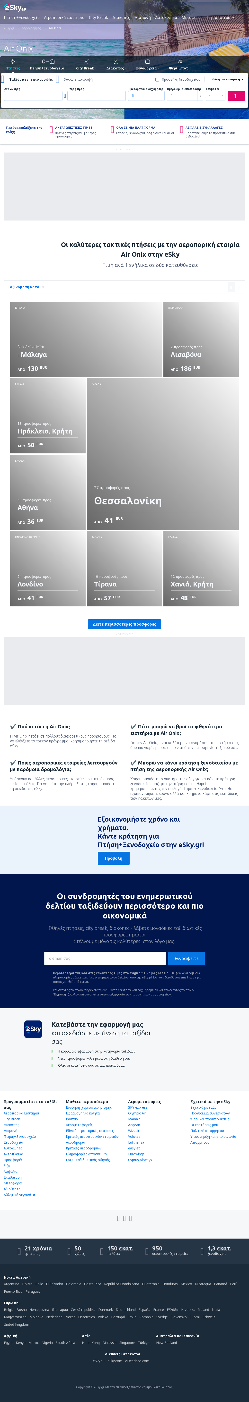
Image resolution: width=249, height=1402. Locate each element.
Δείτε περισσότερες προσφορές (124, 624)
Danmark (105, 1309)
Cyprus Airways (140, 1159)
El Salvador (54, 1284)
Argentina (11, 1284)
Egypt (8, 1342)
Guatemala (151, 1284)
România (146, 1317)
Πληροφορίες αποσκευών (86, 1154)
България (60, 1309)
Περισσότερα (219, 17)
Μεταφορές (192, 17)
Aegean (134, 1124)
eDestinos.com (137, 1361)
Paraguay (33, 1291)
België (9, 1309)
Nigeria (47, 1342)
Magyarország (15, 1317)
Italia (216, 1309)
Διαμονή (142, 17)
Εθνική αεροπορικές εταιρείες (90, 1130)
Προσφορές (13, 1159)
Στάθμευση (13, 1177)
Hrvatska (188, 1309)
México (186, 1284)
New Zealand (166, 1342)
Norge (70, 1317)
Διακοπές (121, 17)
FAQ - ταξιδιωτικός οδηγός (88, 1159)
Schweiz (209, 1317)
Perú (233, 1284)
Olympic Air (137, 1113)
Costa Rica (92, 1284)
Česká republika (83, 1309)
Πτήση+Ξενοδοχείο (22, 17)
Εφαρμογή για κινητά (83, 1113)
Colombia (73, 1284)
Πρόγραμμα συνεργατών (210, 1113)
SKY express (137, 1107)
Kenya (21, 1342)
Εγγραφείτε (187, 958)
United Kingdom (16, 1324)
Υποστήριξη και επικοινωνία (213, 1136)
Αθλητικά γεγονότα (19, 1194)
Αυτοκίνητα (166, 17)
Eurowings (136, 1154)
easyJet (134, 1148)
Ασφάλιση (11, 1171)
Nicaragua (203, 1284)
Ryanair (134, 1119)
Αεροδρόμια (75, 1142)
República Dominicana (121, 1284)
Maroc (33, 1342)
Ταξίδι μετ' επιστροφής (31, 79)
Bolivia (27, 1284)
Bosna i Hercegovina (33, 1309)
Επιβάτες (212, 89)
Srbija (132, 1317)
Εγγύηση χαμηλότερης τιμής (89, 1107)
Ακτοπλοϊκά (13, 1154)
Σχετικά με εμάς (203, 1107)
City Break (98, 17)
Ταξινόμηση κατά (23, 287)
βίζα (7, 1165)
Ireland (203, 1309)
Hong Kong (91, 1342)
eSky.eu (99, 1361)
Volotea (134, 1136)
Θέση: (216, 79)
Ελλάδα (172, 1309)
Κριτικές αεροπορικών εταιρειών (92, 1136)
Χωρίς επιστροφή (78, 79)
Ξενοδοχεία (13, 1142)
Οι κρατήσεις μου (204, 1124)
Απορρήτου (199, 1142)
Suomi (195, 1317)
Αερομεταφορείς (79, 1124)
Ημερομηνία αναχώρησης (145, 89)
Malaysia (109, 1342)
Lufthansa (136, 1142)
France (158, 1309)
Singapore (127, 1342)
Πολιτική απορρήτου (207, 1130)
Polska (103, 1317)
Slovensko (179, 1317)
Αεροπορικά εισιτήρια (64, 17)
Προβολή (113, 858)
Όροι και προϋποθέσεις (209, 1119)
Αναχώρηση (12, 89)
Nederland (54, 1317)
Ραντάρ (72, 1119)
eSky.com (114, 1361)
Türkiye (143, 1342)
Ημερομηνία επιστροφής (184, 89)
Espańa (144, 1309)
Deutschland (126, 1309)
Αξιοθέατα (12, 1189)
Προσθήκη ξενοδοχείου (181, 79)
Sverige (162, 1317)
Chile (39, 1284)
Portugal (118, 1317)
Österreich (86, 1317)
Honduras (170, 1284)
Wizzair (133, 1130)
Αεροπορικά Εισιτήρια (21, 1113)
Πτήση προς (76, 89)
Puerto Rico (13, 1291)
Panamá (220, 1284)
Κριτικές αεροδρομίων (84, 1148)
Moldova (36, 1317)
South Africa (65, 1342)
